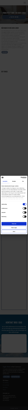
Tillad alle (14, 223)
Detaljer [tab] (14, 181)
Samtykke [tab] (5, 181)
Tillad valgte (14, 227)
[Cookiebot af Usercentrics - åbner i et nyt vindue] (20, 177)
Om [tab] (23, 181)
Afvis (14, 231)
